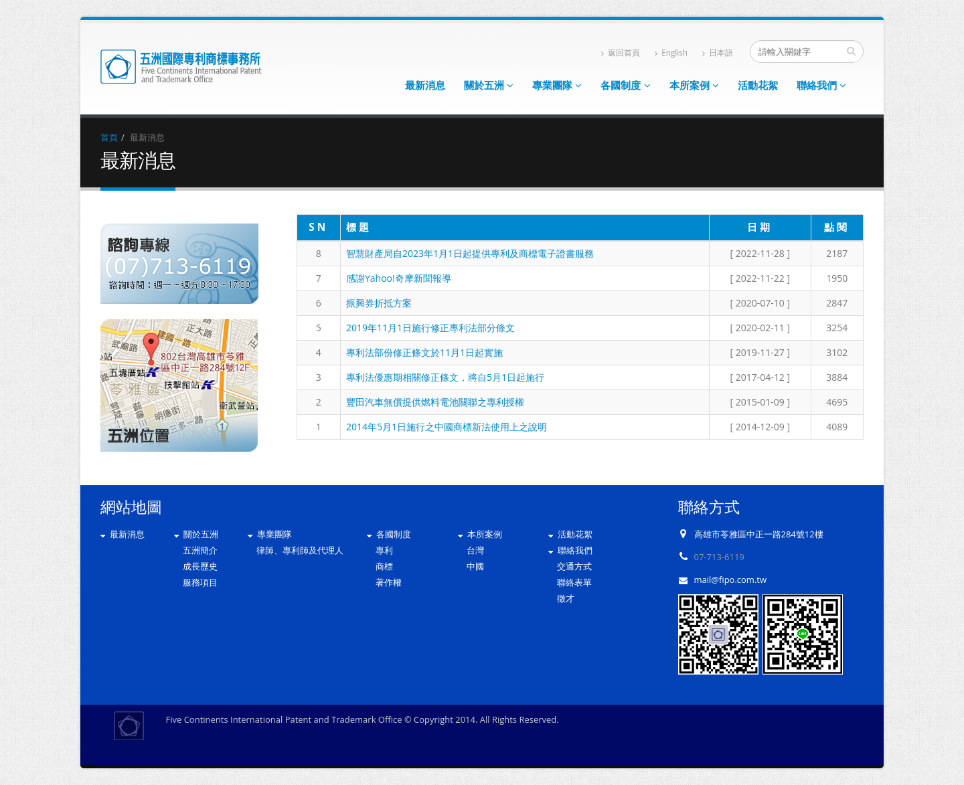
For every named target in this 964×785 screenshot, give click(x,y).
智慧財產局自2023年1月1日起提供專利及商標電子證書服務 (470, 253)
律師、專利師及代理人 (299, 550)
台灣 (475, 550)
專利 (384, 550)
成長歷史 (200, 566)
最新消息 (425, 85)
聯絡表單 (574, 582)
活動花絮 (758, 85)
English (671, 52)
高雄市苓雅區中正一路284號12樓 (758, 534)
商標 (384, 566)
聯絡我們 (821, 85)
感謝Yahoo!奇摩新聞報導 (398, 278)
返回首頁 (620, 52)
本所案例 (694, 85)
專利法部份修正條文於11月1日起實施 (424, 352)
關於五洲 (488, 85)
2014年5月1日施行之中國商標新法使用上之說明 (446, 426)
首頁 (109, 137)
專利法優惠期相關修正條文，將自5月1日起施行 (445, 377)
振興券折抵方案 (379, 302)
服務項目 (200, 582)
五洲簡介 (200, 550)
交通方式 (574, 566)
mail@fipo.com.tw (730, 580)
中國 (475, 566)
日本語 (717, 52)
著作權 (389, 582)
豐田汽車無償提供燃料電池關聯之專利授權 (435, 402)
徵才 (565, 598)
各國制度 (625, 85)
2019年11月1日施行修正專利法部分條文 (430, 327)
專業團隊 (557, 85)
